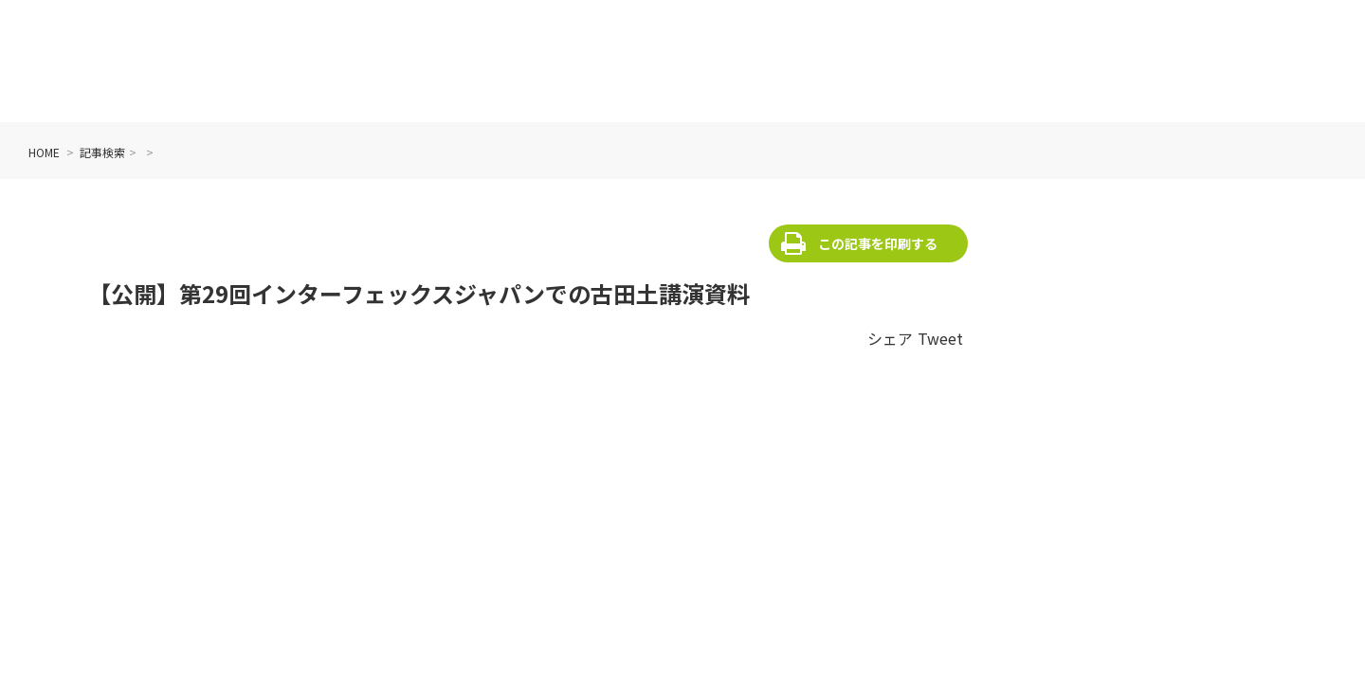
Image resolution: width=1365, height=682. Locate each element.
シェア (890, 338)
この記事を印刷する (877, 243)
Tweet (940, 338)
